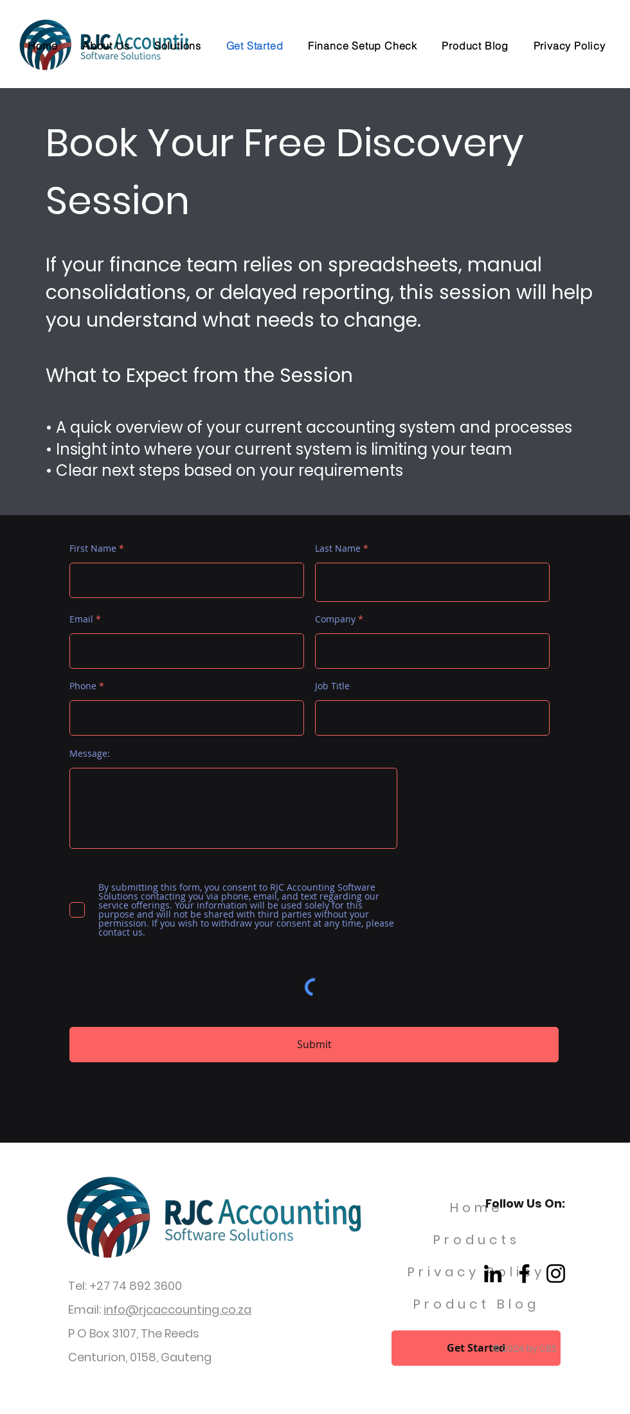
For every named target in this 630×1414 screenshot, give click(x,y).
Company (335, 619)
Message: (89, 753)
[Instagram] (555, 1273)
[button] (178, 46)
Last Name (338, 548)
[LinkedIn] (492, 1273)
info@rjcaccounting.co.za (177, 1309)
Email (81, 619)
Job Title (332, 686)
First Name (92, 548)
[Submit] (314, 1044)
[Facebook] (524, 1273)
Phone (82, 686)
